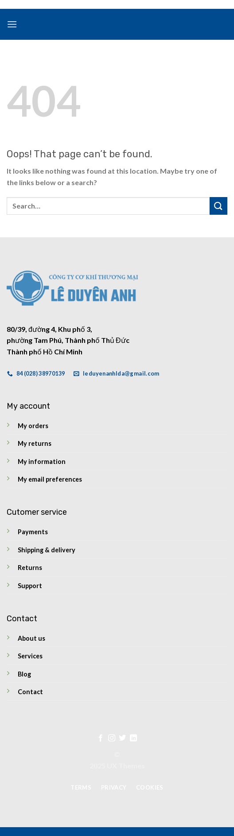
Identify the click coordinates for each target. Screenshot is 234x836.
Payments (33, 532)
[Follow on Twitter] (122, 738)
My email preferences (50, 479)
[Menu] (12, 24)
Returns (30, 567)
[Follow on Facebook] (100, 738)
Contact (30, 691)
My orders (33, 425)
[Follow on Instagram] (111, 738)
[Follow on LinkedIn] (133, 738)
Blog (24, 674)
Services (30, 656)
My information (42, 461)
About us (31, 638)
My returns (34, 443)
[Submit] (218, 205)
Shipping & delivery (46, 550)
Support (30, 585)
